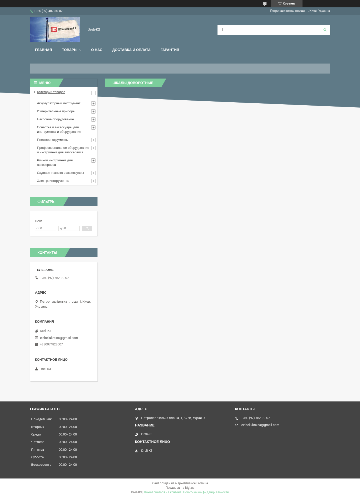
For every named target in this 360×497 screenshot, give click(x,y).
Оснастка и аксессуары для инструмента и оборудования (59, 129)
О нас (96, 50)
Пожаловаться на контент (162, 492)
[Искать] (325, 30)
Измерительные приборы (56, 111)
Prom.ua (202, 483)
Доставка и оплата (131, 50)
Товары (70, 50)
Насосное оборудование (55, 119)
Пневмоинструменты (52, 140)
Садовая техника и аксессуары (60, 173)
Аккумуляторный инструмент (58, 103)
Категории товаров (51, 92)
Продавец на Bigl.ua (180, 487)
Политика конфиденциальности (206, 492)
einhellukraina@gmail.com (59, 338)
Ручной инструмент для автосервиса (55, 162)
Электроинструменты (53, 181)
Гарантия (169, 50)
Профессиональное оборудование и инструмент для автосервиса (63, 150)
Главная (43, 50)
